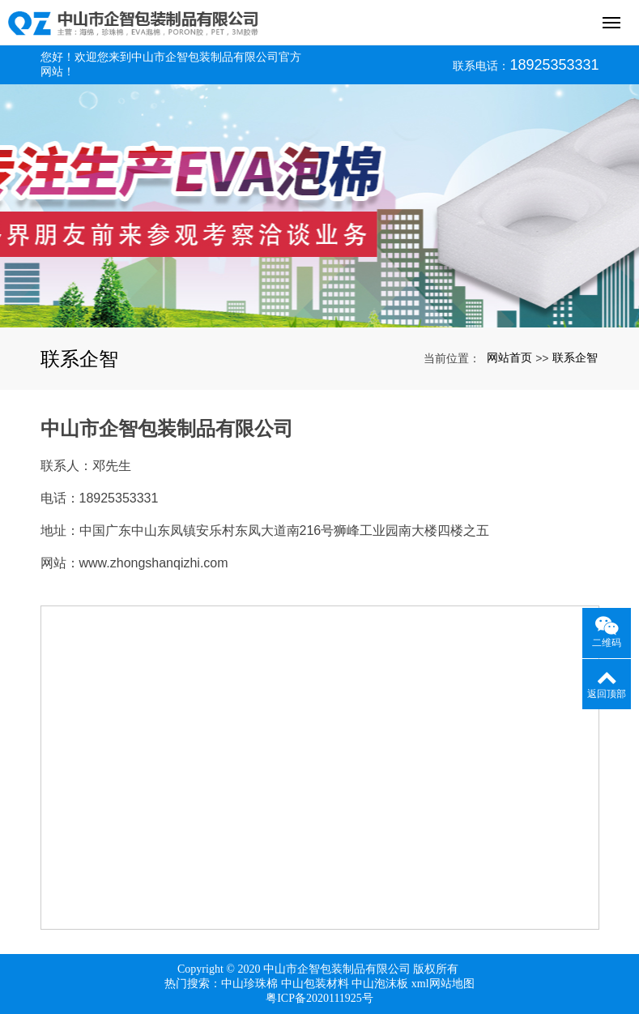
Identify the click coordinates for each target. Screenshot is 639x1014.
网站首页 (509, 357)
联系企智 (575, 357)
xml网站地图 (443, 984)
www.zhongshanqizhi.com (153, 563)
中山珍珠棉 (249, 984)
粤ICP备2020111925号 (319, 998)
